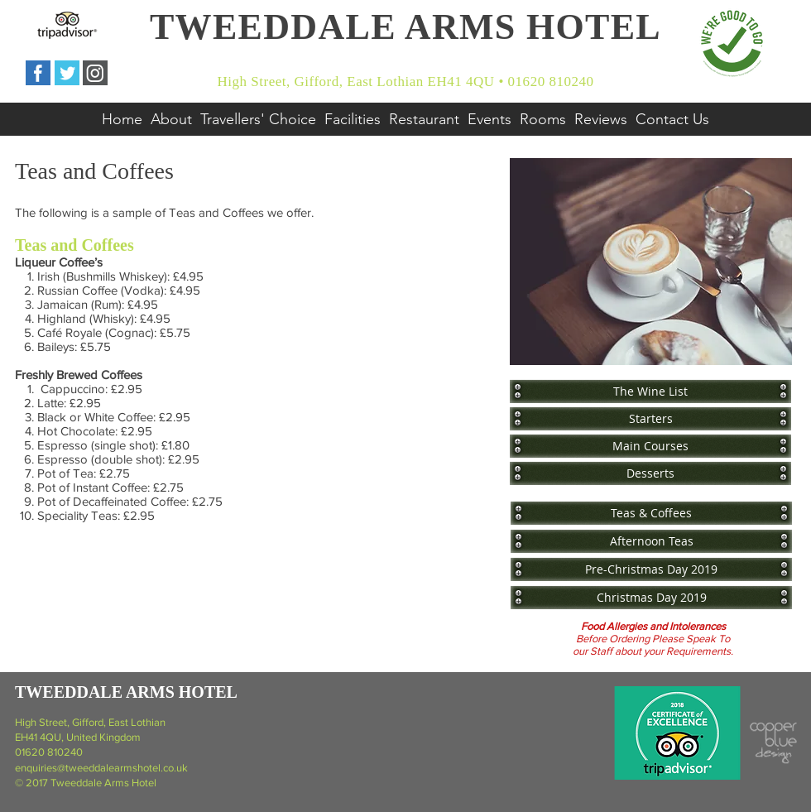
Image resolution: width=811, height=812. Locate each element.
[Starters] (650, 418)
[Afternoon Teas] (651, 541)
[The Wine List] (650, 391)
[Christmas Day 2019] (651, 597)
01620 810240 (49, 752)
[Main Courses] (650, 446)
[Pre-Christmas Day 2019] (651, 569)
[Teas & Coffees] (651, 513)
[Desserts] (650, 473)
